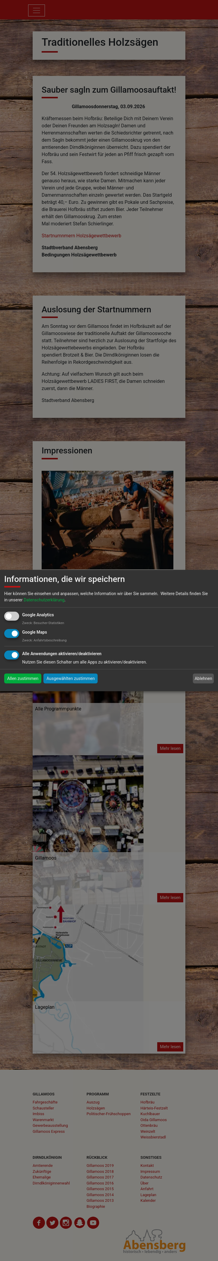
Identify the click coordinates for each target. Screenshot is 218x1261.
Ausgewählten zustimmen (70, 678)
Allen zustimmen (22, 678)
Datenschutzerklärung (44, 599)
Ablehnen (203, 678)
